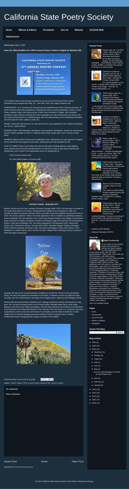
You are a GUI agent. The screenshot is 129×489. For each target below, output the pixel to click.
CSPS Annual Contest (31, 383)
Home (9, 30)
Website (79, 30)
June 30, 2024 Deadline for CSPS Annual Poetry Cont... (107, 373)
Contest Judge (16, 383)
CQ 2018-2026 (96, 30)
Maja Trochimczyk (111, 240)
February (98, 382)
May (96, 369)
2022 (94, 393)
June (96, 366)
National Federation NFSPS (102, 232)
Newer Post (10, 461)
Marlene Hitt (45, 383)
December (98, 352)
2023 (94, 389)
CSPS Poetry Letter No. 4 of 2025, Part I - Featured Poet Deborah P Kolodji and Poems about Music (113, 165)
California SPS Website (101, 229)
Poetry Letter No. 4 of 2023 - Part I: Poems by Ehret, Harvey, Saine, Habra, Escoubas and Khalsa (113, 53)
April (96, 378)
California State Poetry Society (58, 16)
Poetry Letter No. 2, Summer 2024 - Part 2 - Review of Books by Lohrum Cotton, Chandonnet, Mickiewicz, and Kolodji (112, 143)
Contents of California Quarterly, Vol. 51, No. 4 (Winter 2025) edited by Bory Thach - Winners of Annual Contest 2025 (112, 76)
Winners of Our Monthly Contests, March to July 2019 (112, 186)
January (97, 385)
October (97, 355)
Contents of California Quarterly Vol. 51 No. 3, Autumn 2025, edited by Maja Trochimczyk (112, 120)
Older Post (77, 461)
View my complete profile (99, 303)
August (97, 359)
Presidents (48, 30)
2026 (94, 342)
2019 (94, 403)
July (96, 362)
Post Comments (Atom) (24, 467)
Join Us (64, 30)
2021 (94, 396)
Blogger (90, 481)
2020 (94, 400)
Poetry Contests (57, 383)
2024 (94, 349)
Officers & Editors (27, 30)
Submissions (12, 36)
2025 (94, 346)
